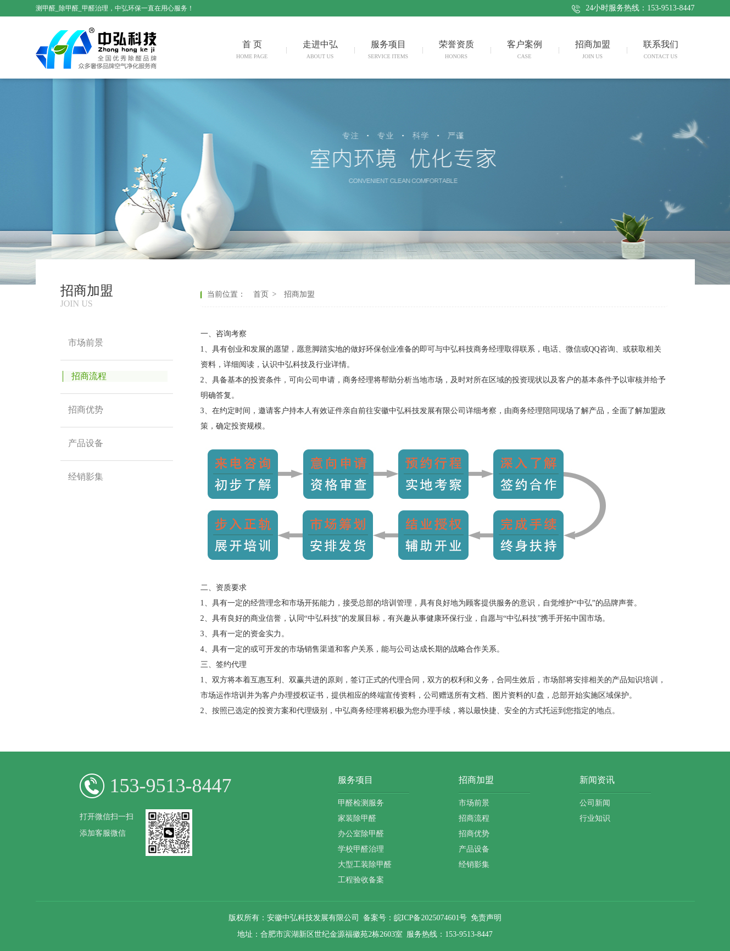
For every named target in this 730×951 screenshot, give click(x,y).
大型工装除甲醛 (365, 864)
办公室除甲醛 (361, 834)
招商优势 (474, 834)
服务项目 (355, 780)
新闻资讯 (597, 780)
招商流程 (474, 818)
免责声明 (486, 918)
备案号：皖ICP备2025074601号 (415, 918)
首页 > (267, 294)
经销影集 (474, 864)
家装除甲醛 (357, 818)
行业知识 (594, 818)
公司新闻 (594, 803)
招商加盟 (297, 294)
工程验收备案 (361, 880)
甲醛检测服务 (361, 803)
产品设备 (474, 849)
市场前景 (474, 803)
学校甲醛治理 (361, 849)
